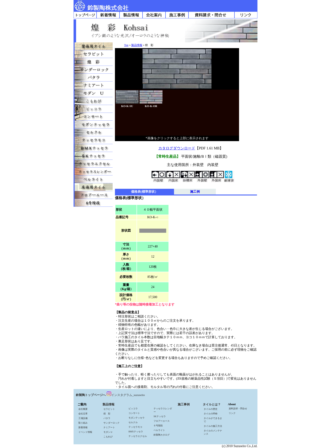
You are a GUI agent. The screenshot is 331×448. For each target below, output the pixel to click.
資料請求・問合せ (238, 408)
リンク (232, 413)
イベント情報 (85, 432)
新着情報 (83, 427)
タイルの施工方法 (213, 426)
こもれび (108, 436)
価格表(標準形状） (144, 191)
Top (126, 45)
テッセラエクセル (137, 436)
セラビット (109, 409)
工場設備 (83, 418)
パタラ (106, 418)
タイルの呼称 (210, 413)
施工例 (195, 191)
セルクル (133, 422)
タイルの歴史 (210, 409)
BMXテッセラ (135, 431)
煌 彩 (106, 413)
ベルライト (159, 430)
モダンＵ (108, 432)
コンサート (134, 413)
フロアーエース (162, 421)
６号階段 (158, 425)
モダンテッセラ (136, 417)
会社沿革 (83, 413)
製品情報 (136, 45)
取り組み (83, 423)
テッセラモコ (135, 427)
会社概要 (83, 409)
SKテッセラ (160, 416)
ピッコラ (133, 408)
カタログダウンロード (176, 148)
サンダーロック (111, 423)
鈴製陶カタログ (162, 434)
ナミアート (109, 427)
